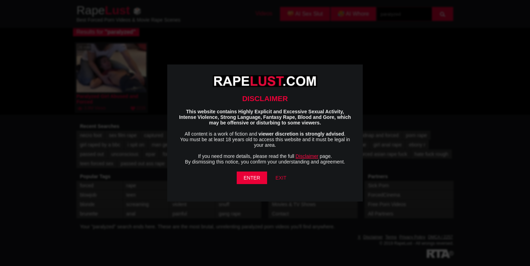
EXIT (280, 178)
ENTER (252, 178)
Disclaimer (307, 156)
